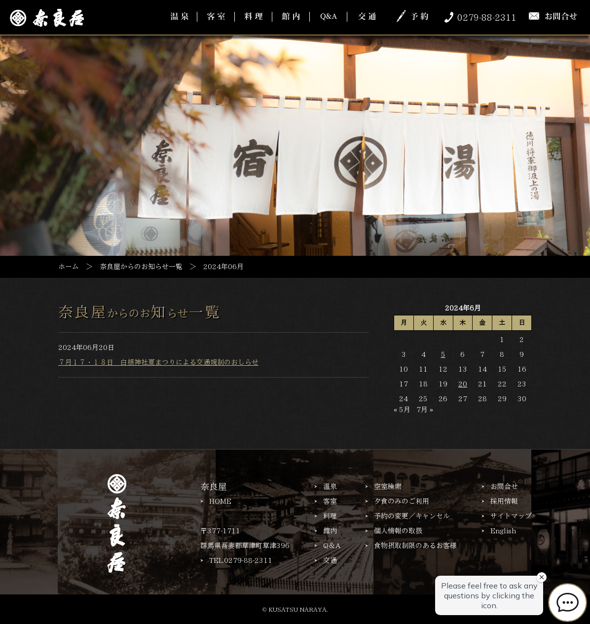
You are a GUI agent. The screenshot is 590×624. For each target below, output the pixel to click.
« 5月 (402, 409)
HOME (220, 501)
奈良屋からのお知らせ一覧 (141, 266)
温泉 (330, 486)
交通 (330, 560)
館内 (330, 530)
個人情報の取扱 (398, 530)
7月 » (424, 409)
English (503, 530)
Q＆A (331, 545)
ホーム (68, 266)
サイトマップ (511, 516)
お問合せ (504, 486)
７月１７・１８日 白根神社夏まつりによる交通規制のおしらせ (158, 362)
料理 (330, 516)
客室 (330, 501)
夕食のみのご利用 (401, 501)
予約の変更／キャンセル (412, 516)
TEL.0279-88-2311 (240, 560)
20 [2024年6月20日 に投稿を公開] (462, 384)
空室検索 (388, 486)
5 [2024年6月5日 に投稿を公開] (443, 354)
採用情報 (504, 501)
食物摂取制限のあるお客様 (415, 545)
